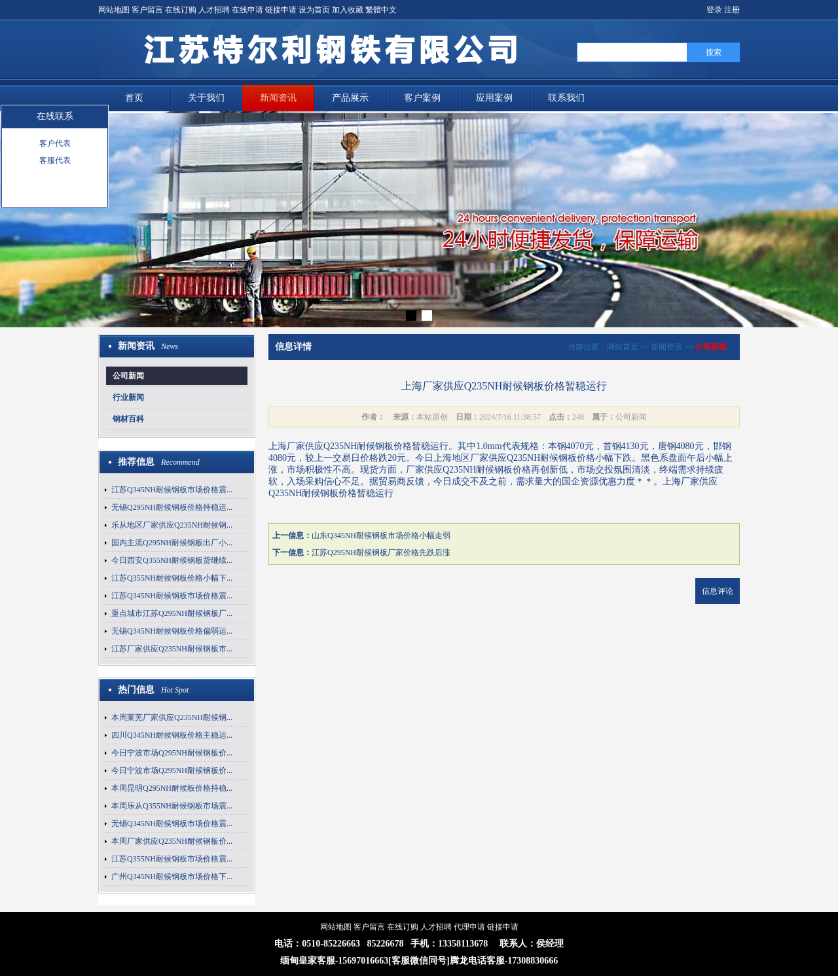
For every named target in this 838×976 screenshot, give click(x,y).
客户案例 (422, 98)
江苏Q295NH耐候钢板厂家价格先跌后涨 (381, 552)
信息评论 (717, 591)
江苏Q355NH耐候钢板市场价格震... (171, 858)
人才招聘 (214, 9)
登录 (714, 9)
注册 (732, 9)
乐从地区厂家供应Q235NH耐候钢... (171, 525)
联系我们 (566, 98)
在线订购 (180, 9)
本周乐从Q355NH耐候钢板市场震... (171, 805)
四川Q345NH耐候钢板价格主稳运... (171, 735)
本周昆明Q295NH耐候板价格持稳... (171, 788)
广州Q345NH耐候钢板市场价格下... (171, 876)
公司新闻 (128, 375)
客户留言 (147, 9)
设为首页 (314, 9)
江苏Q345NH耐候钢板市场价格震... (171, 489)
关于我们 (206, 98)
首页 (134, 98)
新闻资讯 (278, 98)
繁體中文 (381, 9)
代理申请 (469, 926)
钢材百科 (128, 419)
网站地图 (114, 9)
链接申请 (281, 9)
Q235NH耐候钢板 (542, 458)
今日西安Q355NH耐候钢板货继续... (171, 560)
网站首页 (622, 347)
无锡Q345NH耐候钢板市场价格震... (171, 823)
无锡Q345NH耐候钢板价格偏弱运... (171, 631)
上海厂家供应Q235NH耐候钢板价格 (340, 446)
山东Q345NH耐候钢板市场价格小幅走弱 (381, 535)
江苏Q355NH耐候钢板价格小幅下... (171, 578)
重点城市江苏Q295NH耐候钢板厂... (171, 613)
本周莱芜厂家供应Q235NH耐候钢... (171, 717)
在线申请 (247, 9)
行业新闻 (128, 397)
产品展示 (350, 98)
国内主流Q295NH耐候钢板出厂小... (171, 542)
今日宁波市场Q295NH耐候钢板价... (171, 752)
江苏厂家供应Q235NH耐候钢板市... (171, 648)
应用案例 (494, 98)
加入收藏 (347, 9)
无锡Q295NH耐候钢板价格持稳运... (171, 507)
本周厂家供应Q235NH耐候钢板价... (171, 841)
